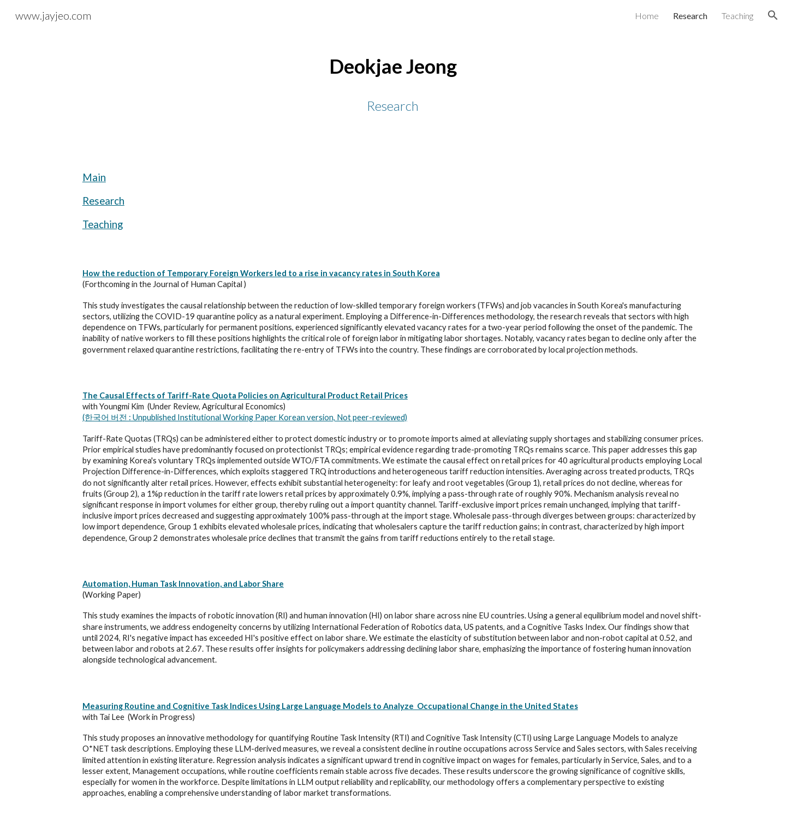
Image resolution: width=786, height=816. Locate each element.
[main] (393, 83)
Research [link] (690, 15)
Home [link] (647, 15)
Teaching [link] (737, 15)
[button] (773, 15)
